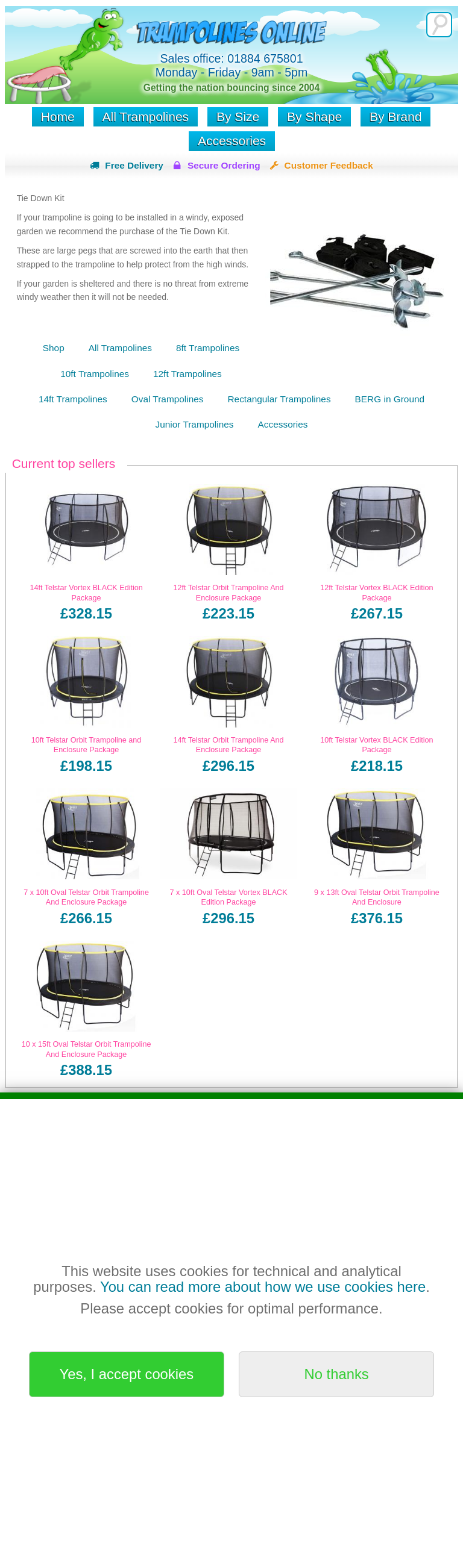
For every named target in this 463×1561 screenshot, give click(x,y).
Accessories (232, 141)
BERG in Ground (389, 399)
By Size (237, 116)
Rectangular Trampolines (278, 399)
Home (58, 116)
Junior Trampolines (195, 424)
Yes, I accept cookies (127, 1374)
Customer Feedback (329, 165)
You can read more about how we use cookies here (263, 1287)
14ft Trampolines (73, 399)
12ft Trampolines (187, 374)
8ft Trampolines (207, 348)
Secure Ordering (223, 165)
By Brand (395, 116)
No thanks (336, 1374)
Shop (54, 348)
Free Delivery (134, 165)
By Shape (314, 116)
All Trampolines (145, 116)
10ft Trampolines (94, 374)
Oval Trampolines (167, 399)
